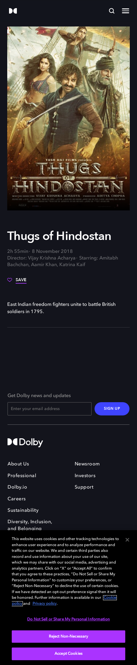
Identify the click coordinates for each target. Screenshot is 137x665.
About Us (18, 464)
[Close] (127, 539)
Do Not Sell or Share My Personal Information (68, 619)
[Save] (16, 282)
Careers (17, 499)
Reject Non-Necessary (69, 637)
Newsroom (87, 464)
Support (84, 487)
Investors (85, 476)
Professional (22, 476)
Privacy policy (45, 604)
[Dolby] (13, 11)
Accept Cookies (68, 654)
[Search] (111, 11)
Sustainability (23, 510)
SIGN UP (112, 409)
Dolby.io (17, 487)
